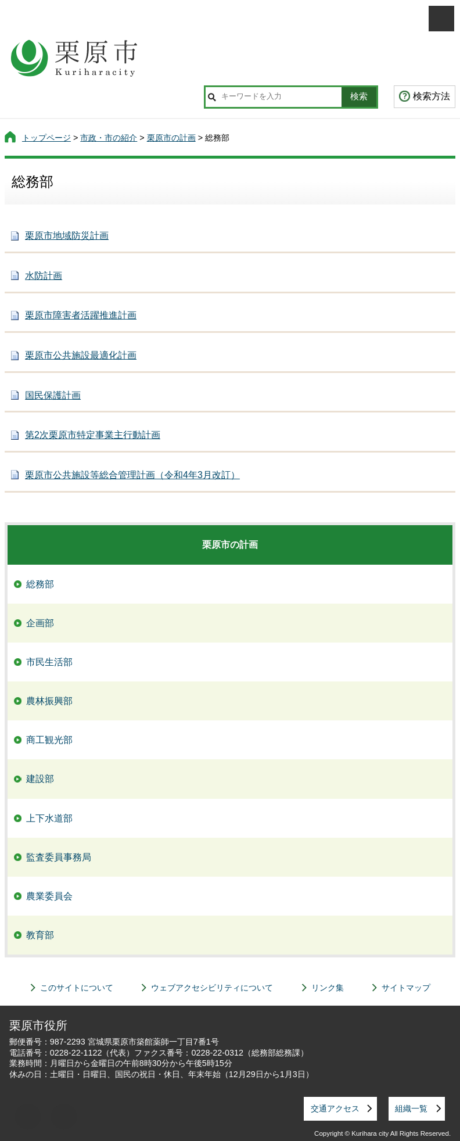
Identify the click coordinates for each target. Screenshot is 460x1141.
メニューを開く (441, 18)
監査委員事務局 (58, 857)
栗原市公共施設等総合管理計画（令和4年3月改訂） (132, 475)
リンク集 (327, 987)
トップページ (46, 137)
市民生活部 (49, 662)
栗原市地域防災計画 (67, 236)
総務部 (40, 584)
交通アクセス (335, 1108)
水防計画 (43, 276)
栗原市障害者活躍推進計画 (80, 315)
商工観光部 (49, 740)
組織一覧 (411, 1108)
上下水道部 (49, 818)
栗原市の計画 (171, 137)
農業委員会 (49, 896)
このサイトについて (76, 987)
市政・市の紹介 (108, 137)
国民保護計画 (53, 395)
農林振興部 (49, 701)
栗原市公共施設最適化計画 (80, 355)
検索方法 (431, 96)
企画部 (40, 623)
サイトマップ (406, 987)
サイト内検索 (212, 97)
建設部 (40, 779)
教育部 (40, 935)
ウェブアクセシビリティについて (212, 987)
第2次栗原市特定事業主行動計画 (92, 435)
